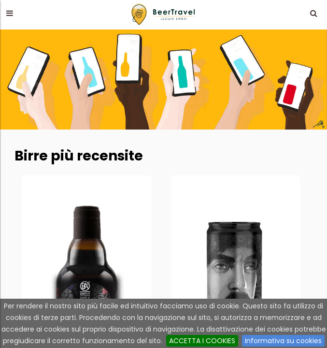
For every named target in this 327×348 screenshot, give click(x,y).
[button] (9, 13)
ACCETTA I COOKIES (202, 341)
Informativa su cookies (283, 341)
